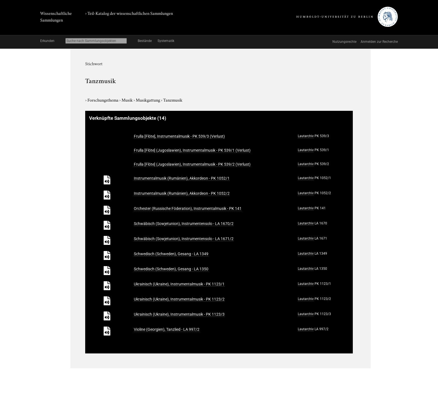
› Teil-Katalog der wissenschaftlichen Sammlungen (129, 13)
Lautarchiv (306, 136)
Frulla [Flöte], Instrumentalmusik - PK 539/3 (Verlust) (179, 136)
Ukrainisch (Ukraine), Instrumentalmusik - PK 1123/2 (179, 299)
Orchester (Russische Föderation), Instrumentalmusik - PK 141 (188, 208)
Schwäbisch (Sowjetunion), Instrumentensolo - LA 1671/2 (184, 238)
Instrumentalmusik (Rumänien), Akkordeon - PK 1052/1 (182, 178)
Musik (128, 100)
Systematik (166, 41)
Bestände (145, 41)
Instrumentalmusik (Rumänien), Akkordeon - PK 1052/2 (182, 193)
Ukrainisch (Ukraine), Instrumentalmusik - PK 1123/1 (179, 284)
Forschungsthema (103, 100)
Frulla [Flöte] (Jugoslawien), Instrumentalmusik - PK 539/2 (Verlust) (192, 164)
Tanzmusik (172, 100)
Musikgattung (148, 100)
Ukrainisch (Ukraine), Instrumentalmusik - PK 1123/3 (179, 314)
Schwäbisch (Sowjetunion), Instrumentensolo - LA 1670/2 (184, 223)
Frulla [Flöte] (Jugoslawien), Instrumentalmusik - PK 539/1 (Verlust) (192, 150)
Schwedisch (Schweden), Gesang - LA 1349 (171, 254)
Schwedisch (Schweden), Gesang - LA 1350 (171, 269)
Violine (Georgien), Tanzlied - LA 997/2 (166, 329)
